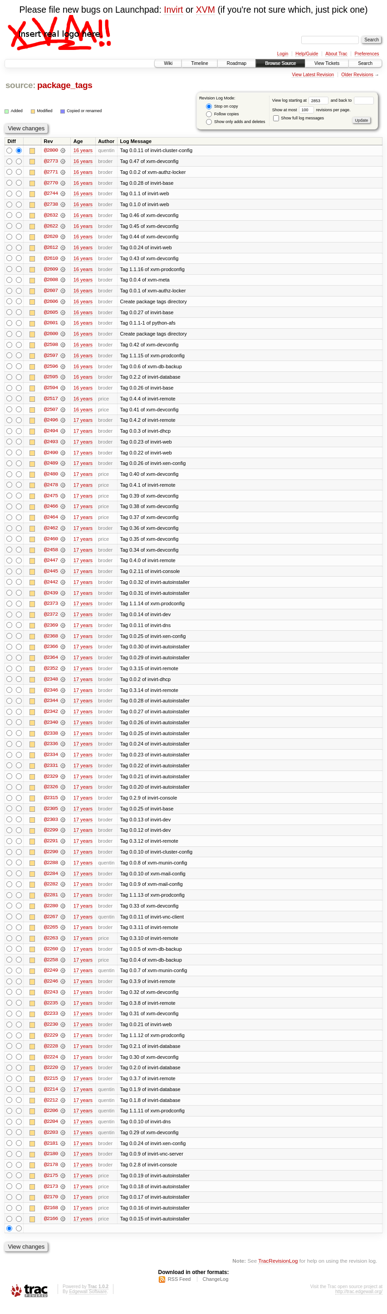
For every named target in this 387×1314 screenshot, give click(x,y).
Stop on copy (222, 106)
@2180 (51, 1163)
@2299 (51, 836)
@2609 (51, 270)
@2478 (51, 488)
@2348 (51, 684)
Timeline (199, 63)
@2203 (51, 1142)
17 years (83, 422)
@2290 (51, 858)
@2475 (51, 499)
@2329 (51, 782)
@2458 (51, 553)
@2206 (51, 1120)
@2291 (51, 847)
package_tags (65, 85)
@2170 (51, 1207)
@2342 (51, 717)
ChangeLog (215, 1289)
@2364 (51, 662)
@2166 (51, 1229)
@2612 (51, 248)
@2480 (51, 477)
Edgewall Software (88, 1301)
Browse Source (280, 63)
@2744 (51, 194)
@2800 (51, 150)
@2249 (51, 978)
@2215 (51, 1087)
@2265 (51, 935)
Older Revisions (357, 74)
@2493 (51, 444)
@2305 (51, 815)
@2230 (51, 1033)
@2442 (51, 586)
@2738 (51, 204)
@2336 (51, 749)
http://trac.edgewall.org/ (358, 1301)
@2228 (51, 1054)
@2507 (51, 411)
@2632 (51, 215)
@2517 (51, 401)
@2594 (51, 390)
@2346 (51, 695)
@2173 (51, 1196)
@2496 (51, 422)
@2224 (51, 1065)
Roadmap (236, 63)
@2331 (51, 771)
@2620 (51, 237)
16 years (83, 150)
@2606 (51, 302)
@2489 (51, 466)
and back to (352, 100)
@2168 (51, 1218)
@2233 (51, 1022)
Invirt (173, 10)
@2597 (51, 357)
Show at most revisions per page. (311, 110)
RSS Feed (179, 1289)
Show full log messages (298, 118)
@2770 (51, 183)
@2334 (51, 760)
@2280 (51, 913)
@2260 (51, 956)
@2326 (51, 793)
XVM (205, 10)
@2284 (51, 880)
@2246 (51, 989)
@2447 (51, 564)
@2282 (51, 891)
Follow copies (222, 114)
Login (282, 53)
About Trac (336, 53)
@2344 (51, 706)
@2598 (51, 346)
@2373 (51, 608)
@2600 (51, 335)
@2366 (51, 651)
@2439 (51, 597)
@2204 (51, 1131)
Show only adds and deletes (235, 122)
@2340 (51, 727)
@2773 (51, 161)
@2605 (51, 313)
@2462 (51, 531)
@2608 (51, 281)
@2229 (51, 1043)
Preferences (367, 53)
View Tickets (326, 63)
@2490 (51, 455)
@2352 (51, 673)
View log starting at (301, 100)
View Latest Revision (313, 74)
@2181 (51, 1152)
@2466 (51, 510)
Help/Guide (306, 53)
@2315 (51, 804)
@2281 (51, 902)
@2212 (51, 1109)
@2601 (51, 324)
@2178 (51, 1174)
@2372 (51, 618)
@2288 (51, 869)
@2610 (51, 259)
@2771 (51, 172)
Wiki (168, 63)
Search (365, 63)
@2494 (51, 433)
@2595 (51, 379)
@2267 (51, 924)
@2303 (51, 826)
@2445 (51, 575)
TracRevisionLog (278, 1271)
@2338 (51, 738)
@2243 (51, 1000)
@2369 (51, 629)
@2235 (51, 1011)
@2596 (51, 368)
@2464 (51, 520)
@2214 (51, 1098)
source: (20, 85)
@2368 (51, 640)
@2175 (51, 1185)
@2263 (51, 945)
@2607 (51, 292)
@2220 (51, 1076)
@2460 (51, 542)
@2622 (51, 226)
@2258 (51, 967)
